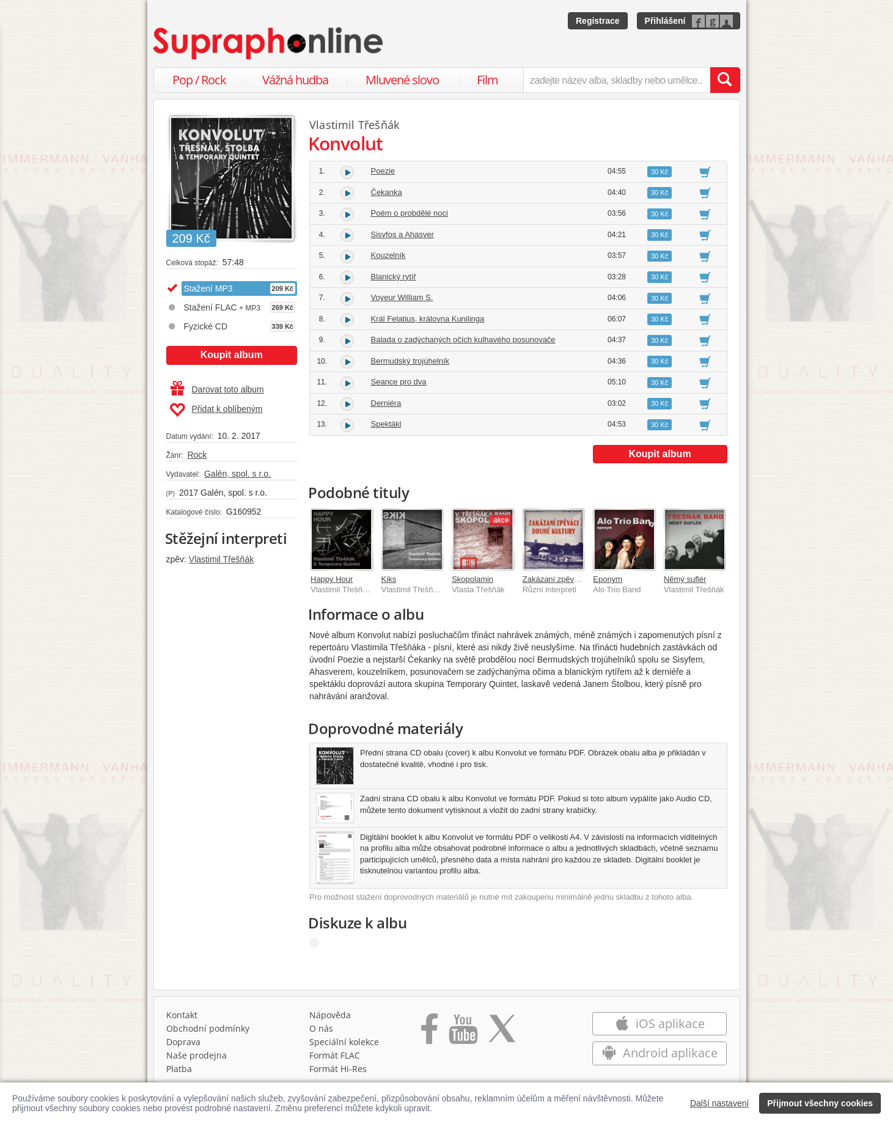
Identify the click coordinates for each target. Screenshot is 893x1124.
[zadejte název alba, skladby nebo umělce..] (616, 80)
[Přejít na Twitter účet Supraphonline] (502, 1033)
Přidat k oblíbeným (216, 410)
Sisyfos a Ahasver (402, 234)
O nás (321, 1028)
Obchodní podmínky (207, 1028)
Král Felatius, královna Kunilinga (428, 318)
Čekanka (386, 192)
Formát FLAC (334, 1055)
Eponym (607, 579)
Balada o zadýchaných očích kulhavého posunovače (463, 339)
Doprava (183, 1042)
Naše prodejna (196, 1055)
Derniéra (386, 403)
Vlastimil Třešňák (221, 559)
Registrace (598, 21)
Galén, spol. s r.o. (237, 474)
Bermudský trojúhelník (410, 360)
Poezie (383, 170)
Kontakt (181, 1015)
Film (487, 80)
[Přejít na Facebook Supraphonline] (429, 1033)
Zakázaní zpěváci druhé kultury (578, 579)
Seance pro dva (399, 381)
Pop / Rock (199, 80)
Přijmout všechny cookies (820, 1103)
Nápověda (330, 1015)
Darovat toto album (217, 389)
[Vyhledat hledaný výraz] (725, 80)
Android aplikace (660, 1053)
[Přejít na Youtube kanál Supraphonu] (462, 1033)
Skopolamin (472, 579)
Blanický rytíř (393, 276)
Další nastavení (719, 1103)
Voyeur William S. (402, 297)
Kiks (389, 579)
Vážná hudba (295, 80)
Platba (179, 1068)
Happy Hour (332, 579)
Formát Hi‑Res (338, 1068)
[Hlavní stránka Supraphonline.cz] (269, 43)
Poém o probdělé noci (409, 213)
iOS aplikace (660, 1023)
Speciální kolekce (344, 1042)
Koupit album (231, 355)
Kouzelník (388, 255)
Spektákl (386, 423)
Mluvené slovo (402, 80)
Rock (197, 455)
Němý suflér (685, 579)
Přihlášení (665, 21)
